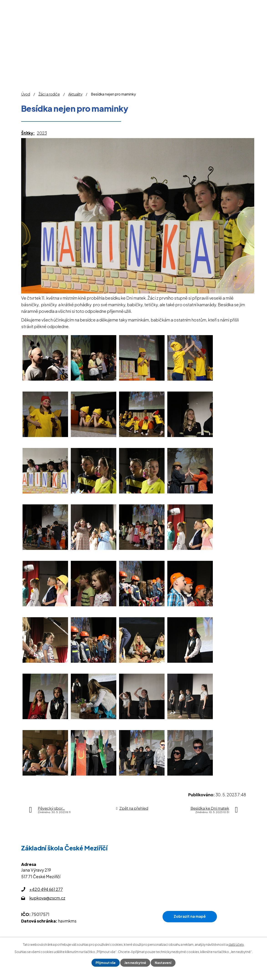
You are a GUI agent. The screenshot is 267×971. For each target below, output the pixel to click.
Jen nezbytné (135, 963)
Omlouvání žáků (130, 5)
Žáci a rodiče (131, 28)
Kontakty (235, 28)
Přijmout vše (106, 963)
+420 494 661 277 (46, 889)
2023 (42, 133)
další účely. (236, 944)
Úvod (82, 28)
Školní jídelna (204, 28)
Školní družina (167, 28)
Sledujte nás (236, 5)
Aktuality (75, 94)
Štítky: (28, 133)
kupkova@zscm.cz (47, 897)
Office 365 (207, 5)
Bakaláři (159, 5)
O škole (103, 28)
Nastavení (163, 963)
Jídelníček (182, 5)
